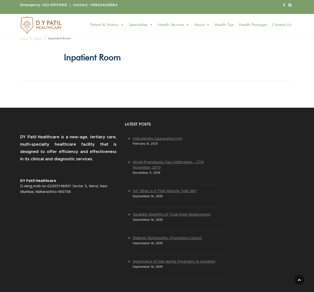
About (202, 25)
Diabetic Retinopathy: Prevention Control (167, 237)
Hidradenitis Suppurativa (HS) (158, 138)
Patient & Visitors (107, 25)
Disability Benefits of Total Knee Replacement (172, 214)
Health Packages (253, 25)
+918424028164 (104, 5)
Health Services (173, 25)
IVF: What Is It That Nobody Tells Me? (165, 190)
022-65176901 (54, 5)
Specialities (141, 25)
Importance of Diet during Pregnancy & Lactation (174, 261)
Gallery (38, 38)
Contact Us (281, 25)
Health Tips (224, 25)
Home (24, 38)
